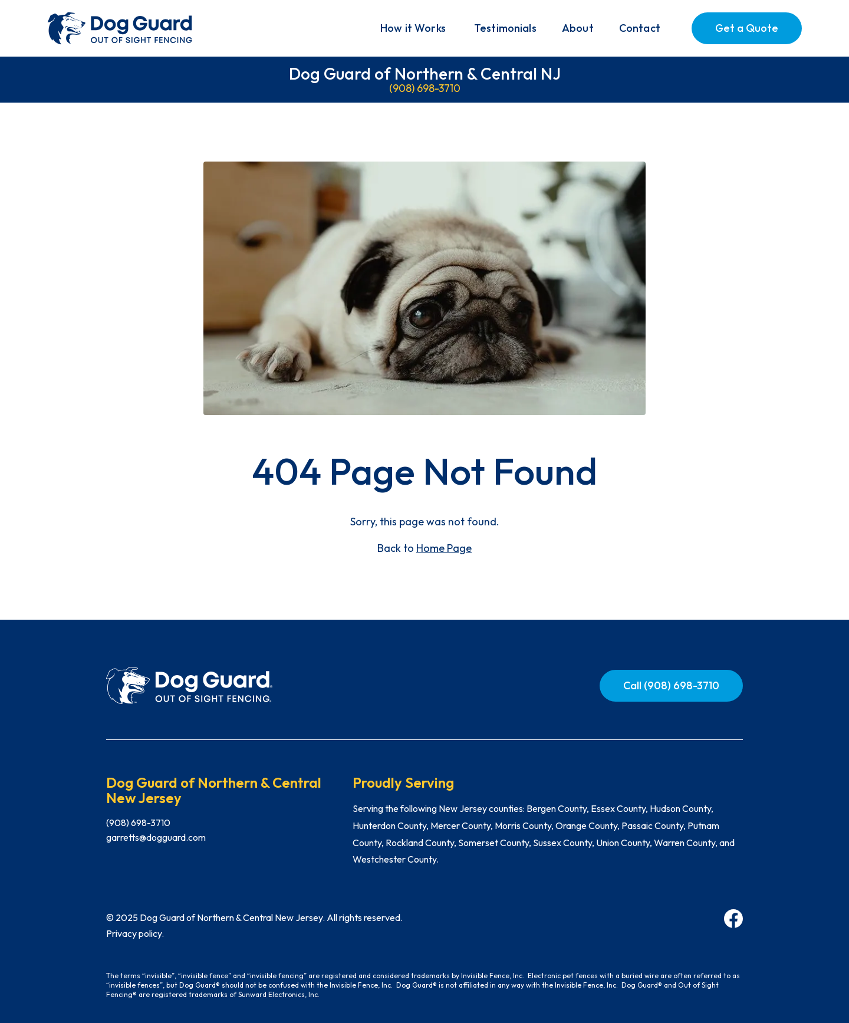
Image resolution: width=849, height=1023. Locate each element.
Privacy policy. (135, 933)
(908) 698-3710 (424, 88)
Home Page (444, 548)
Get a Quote (746, 28)
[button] (413, 28)
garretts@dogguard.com (156, 837)
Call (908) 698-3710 (671, 685)
